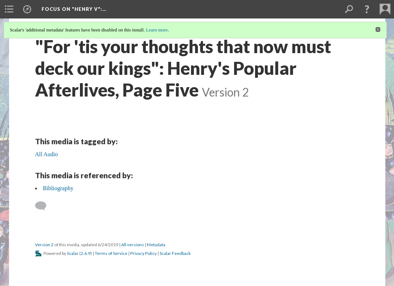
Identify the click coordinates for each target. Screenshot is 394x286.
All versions (132, 244)
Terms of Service (111, 253)
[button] (367, 9)
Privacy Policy (143, 253)
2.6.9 (85, 253)
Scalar (73, 253)
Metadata (156, 244)
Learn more (157, 30)
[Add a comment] (44, 206)
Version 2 (44, 244)
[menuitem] (9, 9)
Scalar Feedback (175, 253)
